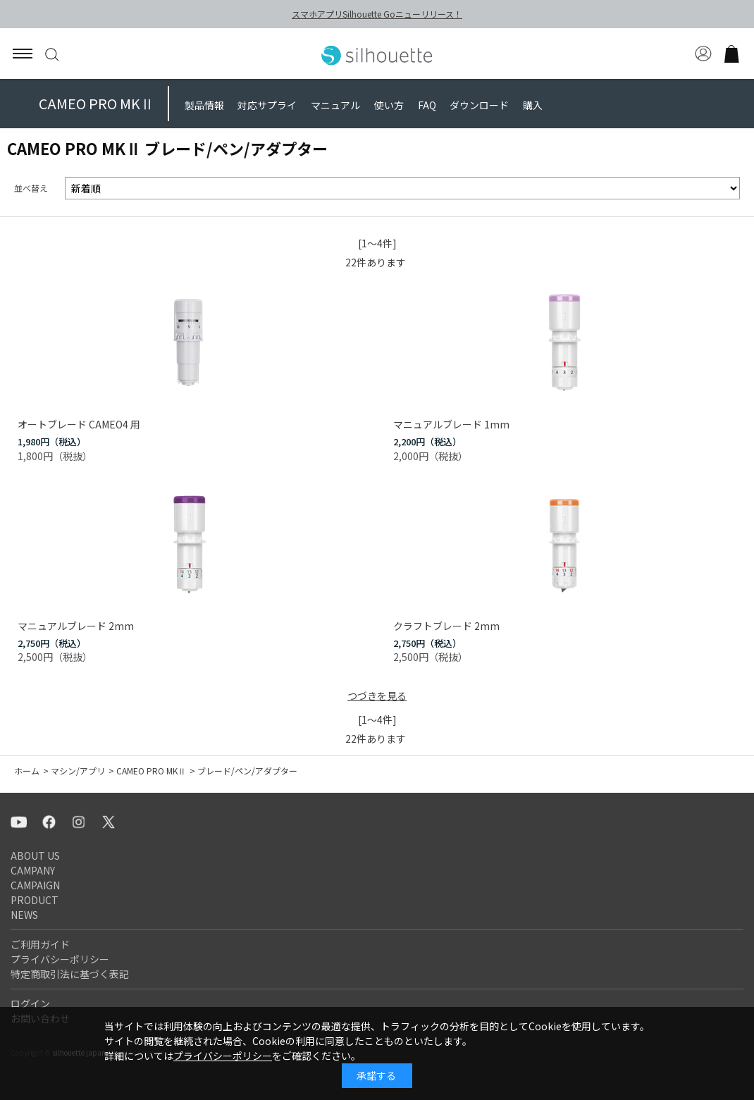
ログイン (30, 1003)
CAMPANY (33, 870)
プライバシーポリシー (60, 959)
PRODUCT (34, 900)
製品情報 (204, 105)
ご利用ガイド (40, 944)
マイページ (703, 53)
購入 (533, 105)
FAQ (427, 105)
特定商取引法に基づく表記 (70, 974)
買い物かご (731, 53)
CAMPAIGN (35, 885)
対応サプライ (267, 105)
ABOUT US (35, 855)
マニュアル (335, 105)
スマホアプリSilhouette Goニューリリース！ (377, 14)
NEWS (24, 915)
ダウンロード (479, 105)
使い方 (389, 105)
